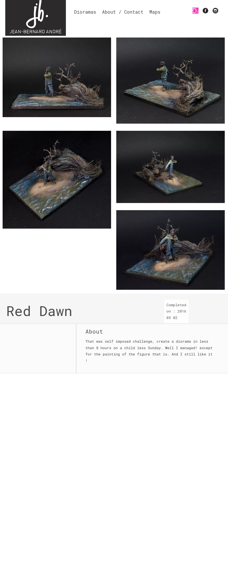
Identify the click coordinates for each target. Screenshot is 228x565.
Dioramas (85, 12)
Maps (155, 12)
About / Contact (122, 12)
